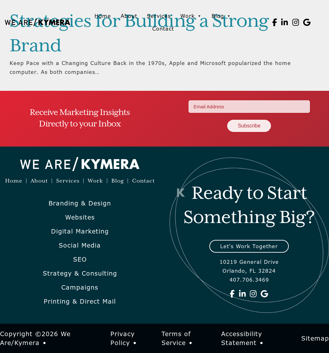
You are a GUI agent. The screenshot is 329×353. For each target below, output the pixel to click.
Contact (163, 28)
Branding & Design (80, 203)
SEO (80, 259)
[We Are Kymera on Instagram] (295, 22)
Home (102, 15)
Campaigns (79, 287)
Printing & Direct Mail (80, 301)
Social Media (80, 245)
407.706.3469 (249, 279)
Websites (80, 217)
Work (191, 16)
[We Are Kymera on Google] (307, 22)
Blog (221, 16)
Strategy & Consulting (80, 273)
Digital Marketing (80, 231)
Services (159, 15)
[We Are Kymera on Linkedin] (284, 22)
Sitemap (315, 338)
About (129, 15)
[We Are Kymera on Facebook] (274, 22)
